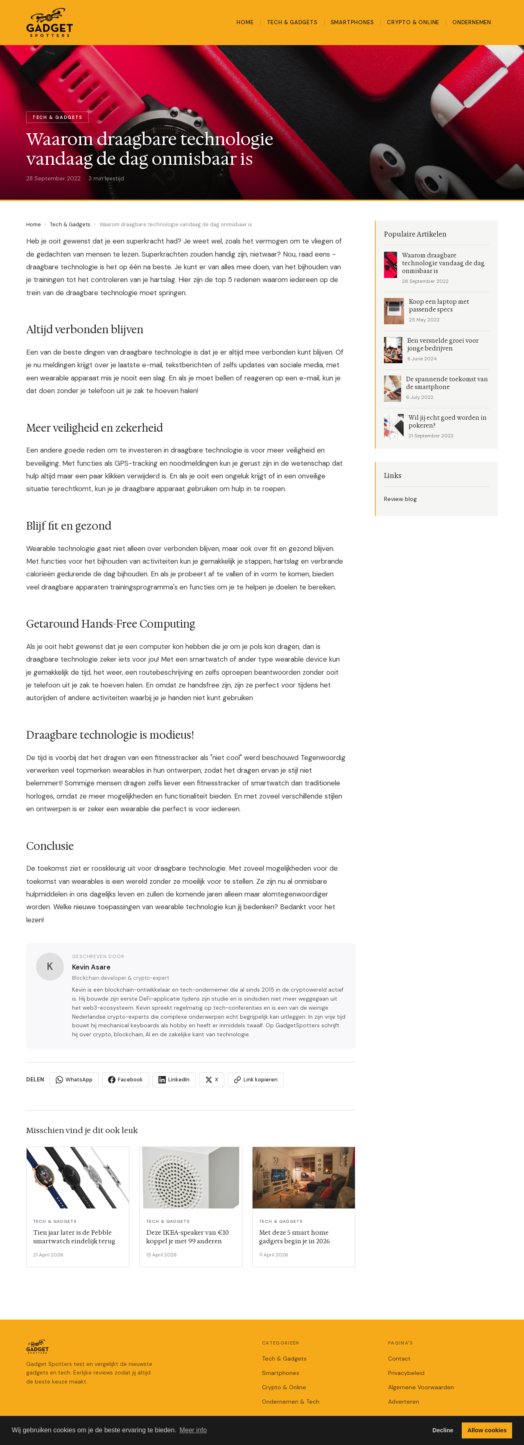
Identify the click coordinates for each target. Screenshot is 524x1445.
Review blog (400, 499)
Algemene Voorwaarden (421, 1387)
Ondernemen (471, 22)
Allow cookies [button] (487, 1430)
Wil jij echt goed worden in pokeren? (448, 422)
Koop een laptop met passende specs (439, 306)
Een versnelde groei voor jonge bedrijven (443, 345)
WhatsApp (74, 1079)
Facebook (125, 1079)
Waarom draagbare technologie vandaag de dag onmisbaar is (443, 263)
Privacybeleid (406, 1373)
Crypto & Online (413, 22)
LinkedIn (174, 1079)
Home (245, 22)
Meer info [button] (193, 1430)
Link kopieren (256, 1079)
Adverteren (403, 1401)
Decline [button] (442, 1430)
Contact (399, 1358)
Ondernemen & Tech (290, 1401)
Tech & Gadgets (292, 22)
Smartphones (352, 22)
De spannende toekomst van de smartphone (447, 383)
